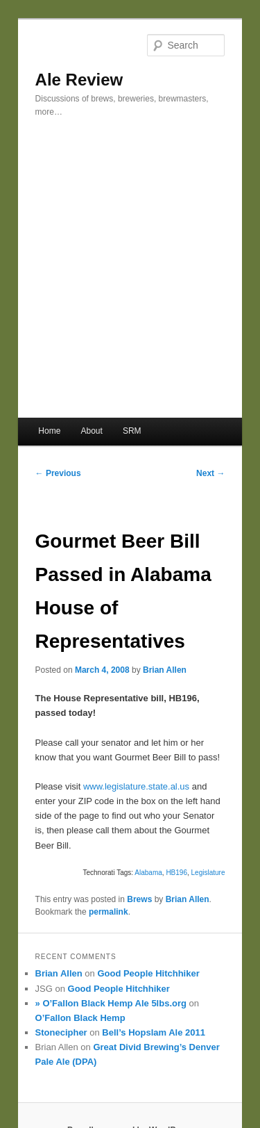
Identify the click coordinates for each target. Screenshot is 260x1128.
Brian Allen (165, 670)
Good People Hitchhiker (148, 973)
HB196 (176, 872)
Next (210, 473)
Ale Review (79, 79)
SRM (132, 431)
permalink (108, 912)
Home (49, 431)
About (91, 431)
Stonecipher (61, 1032)
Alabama (148, 872)
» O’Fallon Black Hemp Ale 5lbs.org (111, 1003)
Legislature (208, 872)
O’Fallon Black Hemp (80, 1018)
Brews (139, 899)
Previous (58, 473)
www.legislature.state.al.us (136, 786)
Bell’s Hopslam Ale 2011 (153, 1032)
